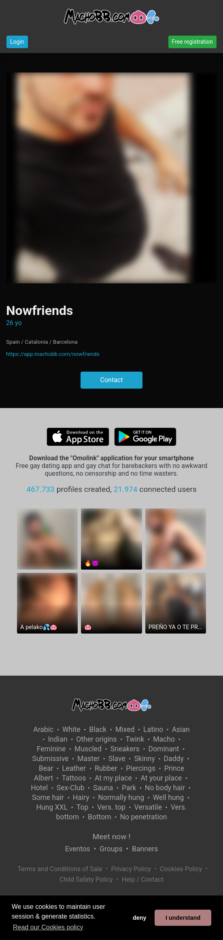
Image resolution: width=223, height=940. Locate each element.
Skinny (144, 759)
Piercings (140, 768)
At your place (161, 778)
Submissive (50, 759)
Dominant (164, 749)
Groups (111, 849)
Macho (164, 739)
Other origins (96, 739)
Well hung (168, 797)
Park (129, 788)
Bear (46, 768)
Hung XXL (52, 807)
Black (97, 729)
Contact (111, 380)
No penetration (143, 817)
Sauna (103, 788)
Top (82, 807)
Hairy (81, 797)
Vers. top (111, 807)
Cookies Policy (181, 869)
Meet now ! (112, 836)
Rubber (106, 768)
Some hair (48, 797)
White (71, 729)
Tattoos (74, 778)
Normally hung (121, 797)
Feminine (51, 749)
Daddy (174, 759)
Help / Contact (143, 879)
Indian (58, 739)
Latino (153, 729)
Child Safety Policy (86, 879)
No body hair (165, 788)
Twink (134, 739)
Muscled (88, 749)
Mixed (124, 729)
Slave (116, 759)
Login (17, 41)
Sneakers (125, 749)
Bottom (99, 817)
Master (88, 759)
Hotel (39, 788)
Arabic (43, 729)
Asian (181, 729)
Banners (145, 849)
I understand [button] (183, 917)
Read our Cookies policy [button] (48, 927)
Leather (74, 768)
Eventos (77, 849)
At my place (113, 778)
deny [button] (140, 917)
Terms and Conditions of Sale (59, 869)
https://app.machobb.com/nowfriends (53, 354)
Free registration (192, 41)
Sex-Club (71, 788)
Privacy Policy (131, 869)
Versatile (148, 807)
